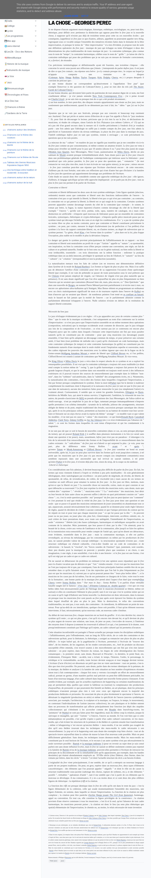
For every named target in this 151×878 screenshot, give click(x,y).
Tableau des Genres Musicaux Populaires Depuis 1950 (21, 163)
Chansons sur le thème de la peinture (20, 151)
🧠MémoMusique (12, 57)
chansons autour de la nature (21, 177)
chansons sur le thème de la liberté (20, 143)
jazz (62, 861)
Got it (84, 16)
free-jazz (53, 861)
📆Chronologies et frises (16, 94)
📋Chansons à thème (14, 107)
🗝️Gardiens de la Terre (15, 113)
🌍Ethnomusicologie (14, 88)
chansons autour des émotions (21, 129)
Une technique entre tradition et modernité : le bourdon (22, 171)
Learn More (71, 16)
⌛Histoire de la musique (16, 64)
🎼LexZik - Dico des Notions (18, 51)
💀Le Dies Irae (11, 101)
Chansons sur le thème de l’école (22, 157)
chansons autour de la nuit (19, 182)
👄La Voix (9, 76)
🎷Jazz (8, 82)
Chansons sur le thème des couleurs (20, 136)
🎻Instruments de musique (17, 70)
